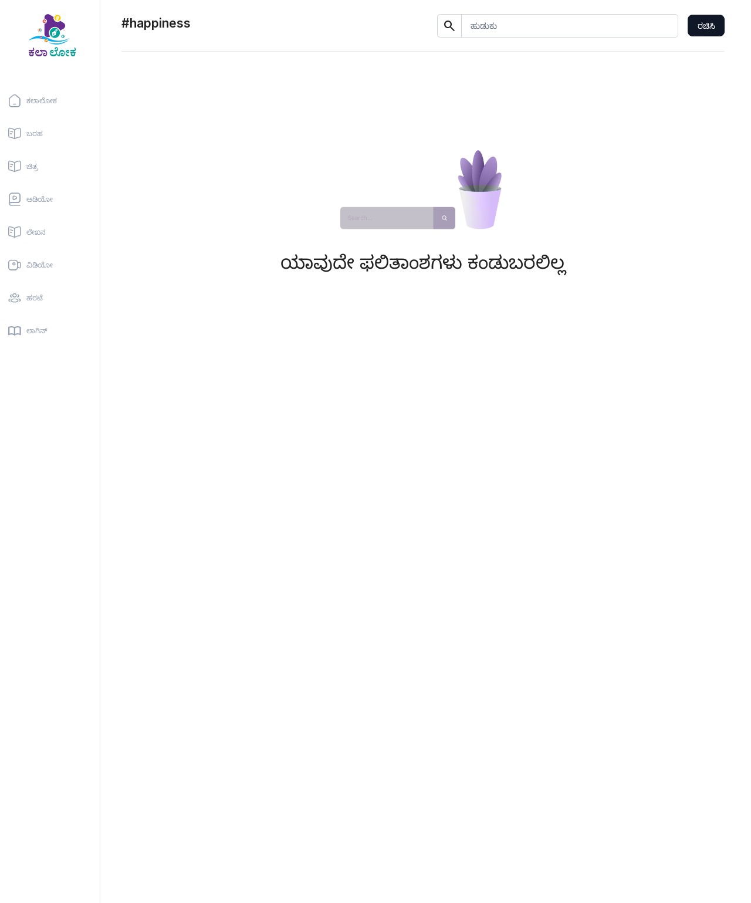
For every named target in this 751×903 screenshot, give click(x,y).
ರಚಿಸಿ (706, 26)
